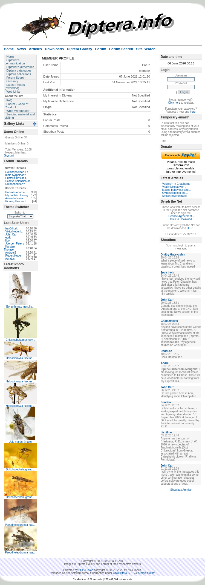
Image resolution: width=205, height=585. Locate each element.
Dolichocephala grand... (20, 469)
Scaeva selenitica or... (18, 181)
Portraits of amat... (16, 192)
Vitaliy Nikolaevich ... (174, 186)
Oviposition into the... (175, 192)
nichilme (166, 432)
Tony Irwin (167, 272)
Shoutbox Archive (181, 489)
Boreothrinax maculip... (20, 306)
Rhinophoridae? (15, 184)
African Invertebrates (174, 195)
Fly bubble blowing (16, 195)
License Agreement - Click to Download (181, 218)
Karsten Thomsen (9, 248)
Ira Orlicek (11, 228)
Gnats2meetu (169, 320)
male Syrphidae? (15, 175)
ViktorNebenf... (14, 231)
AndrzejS (10, 252)
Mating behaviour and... (176, 189)
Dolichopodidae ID (16, 172)
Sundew (166, 402)
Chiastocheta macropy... (20, 339)
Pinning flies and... (16, 201)
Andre (165, 363)
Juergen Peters (14, 243)
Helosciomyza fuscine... (20, 358)
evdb (8, 237)
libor (8, 240)
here (192, 111)
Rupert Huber (13, 255)
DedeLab (166, 351)
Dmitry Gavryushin (173, 254)
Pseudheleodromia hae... (20, 524)
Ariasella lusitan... (16, 198)
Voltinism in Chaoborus (176, 183)
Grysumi (9, 155)
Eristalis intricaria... (16, 178)
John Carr (11, 234)
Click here (174, 102)
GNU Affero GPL (123, 573)
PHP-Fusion (86, 570)
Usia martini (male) (20, 441)
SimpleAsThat (146, 573)
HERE (190, 228)
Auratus (10, 258)
